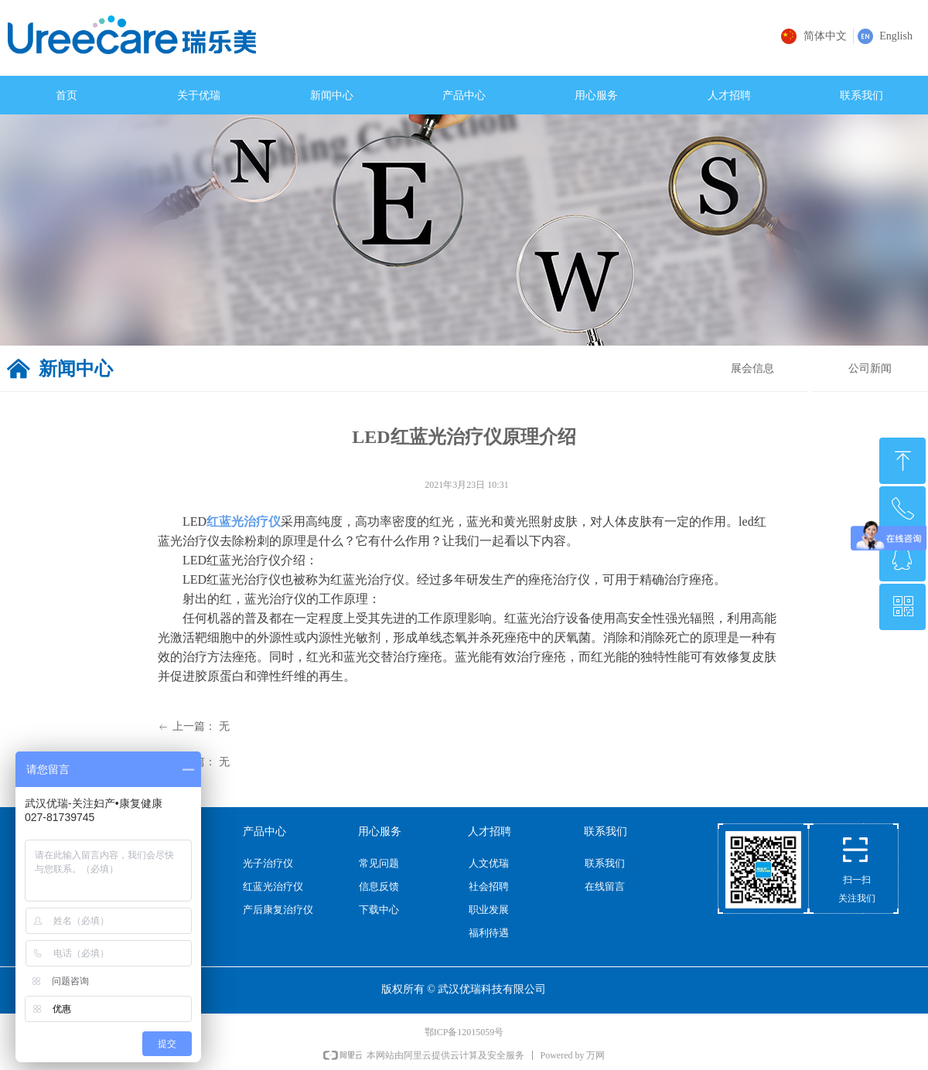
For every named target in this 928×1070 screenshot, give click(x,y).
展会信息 (752, 368)
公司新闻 (870, 368)
